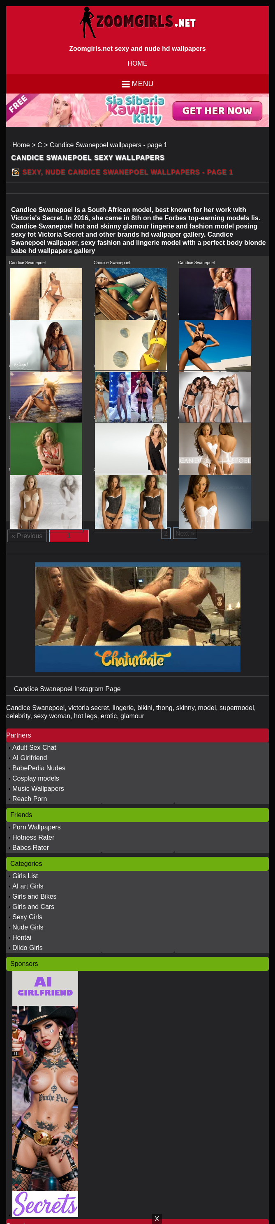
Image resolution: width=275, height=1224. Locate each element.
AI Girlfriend (29, 757)
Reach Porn (29, 798)
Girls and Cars (33, 906)
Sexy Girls (27, 916)
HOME (138, 63)
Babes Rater (30, 847)
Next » (185, 533)
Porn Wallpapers (36, 827)
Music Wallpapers (38, 788)
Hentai (21, 937)
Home (21, 145)
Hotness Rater (33, 837)
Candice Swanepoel (27, 262)
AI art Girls (28, 886)
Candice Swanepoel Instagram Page (67, 688)
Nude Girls (28, 927)
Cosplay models (35, 778)
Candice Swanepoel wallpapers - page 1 (108, 145)
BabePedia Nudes (38, 768)
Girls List (25, 875)
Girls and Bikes (34, 896)
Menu (143, 84)
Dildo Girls (27, 947)
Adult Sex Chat (34, 747)
